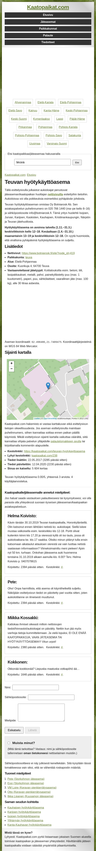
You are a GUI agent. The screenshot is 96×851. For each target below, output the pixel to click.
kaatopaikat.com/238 (44, 455)
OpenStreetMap (50, 418)
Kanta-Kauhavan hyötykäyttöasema (29, 824)
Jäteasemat (47, 21)
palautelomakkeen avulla (66, 441)
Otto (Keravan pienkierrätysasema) (29, 791)
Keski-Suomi (19, 118)
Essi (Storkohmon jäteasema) (25, 783)
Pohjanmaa (45, 127)
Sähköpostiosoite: (16, 697)
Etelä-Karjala (46, 102)
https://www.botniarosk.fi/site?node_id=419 (48, 253)
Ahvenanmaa (23, 102)
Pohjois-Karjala (68, 127)
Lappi (59, 118)
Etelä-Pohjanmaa (70, 102)
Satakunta (75, 135)
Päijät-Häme (77, 118)
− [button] (11, 369)
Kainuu (33, 110)
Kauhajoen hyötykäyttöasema (25, 807)
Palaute (48, 35)
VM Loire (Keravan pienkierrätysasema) (32, 787)
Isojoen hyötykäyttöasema (23, 816)
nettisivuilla (55, 194)
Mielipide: (11, 720)
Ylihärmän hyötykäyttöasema (25, 820)
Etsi (77, 162)
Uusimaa (34, 143)
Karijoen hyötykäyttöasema (24, 811)
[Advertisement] (48, 73)
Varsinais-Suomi (57, 143)
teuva (28, 257)
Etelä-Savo (15, 110)
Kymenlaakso (41, 118)
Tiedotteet (48, 42)
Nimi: (8, 687)
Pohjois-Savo (54, 135)
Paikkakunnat (48, 28)
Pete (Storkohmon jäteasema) (26, 778)
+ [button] (11, 363)
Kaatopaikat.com (48, 7)
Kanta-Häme (51, 110)
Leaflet (37, 418)
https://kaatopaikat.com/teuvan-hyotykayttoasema (54, 451)
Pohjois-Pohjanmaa (27, 135)
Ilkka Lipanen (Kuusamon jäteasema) (30, 796)
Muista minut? (23, 743)
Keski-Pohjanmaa (76, 110)
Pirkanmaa (25, 127)
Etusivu (48, 14)
